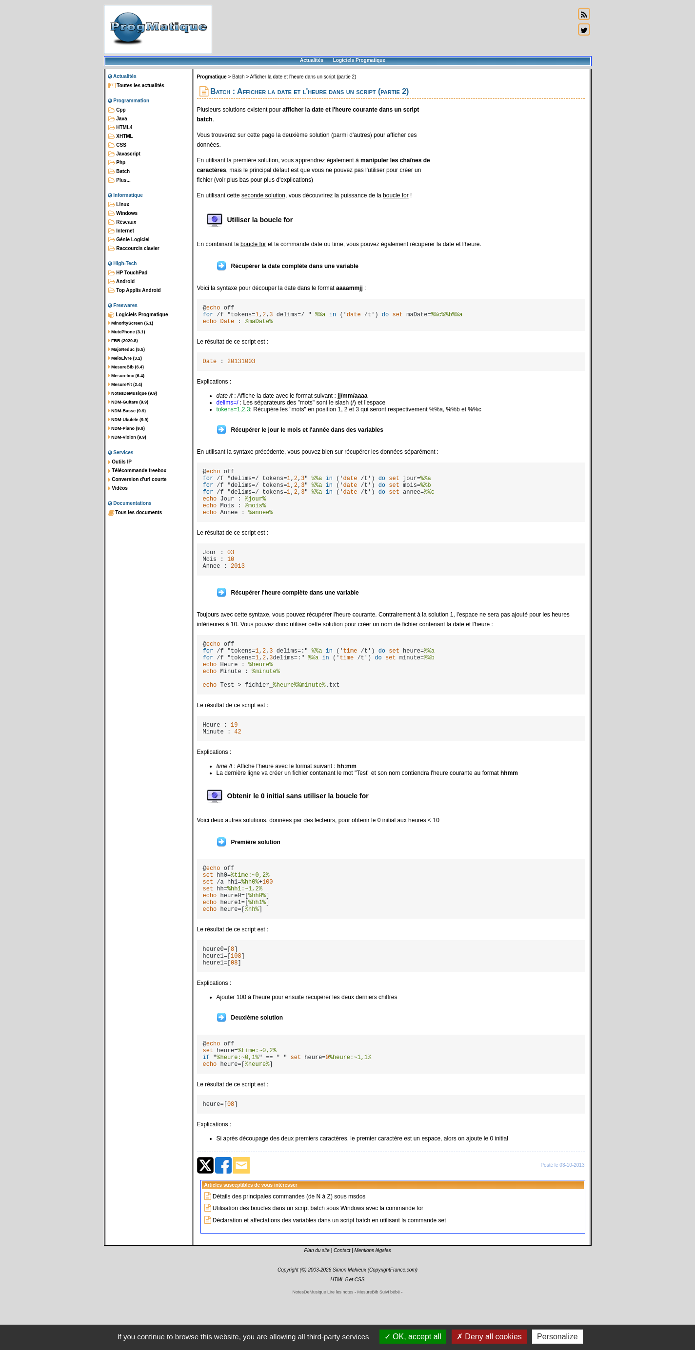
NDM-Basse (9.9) (127, 410)
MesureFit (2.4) (125, 384)
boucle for (396, 195)
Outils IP (120, 462)
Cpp (117, 110)
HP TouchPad (128, 273)
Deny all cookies (489, 1336)
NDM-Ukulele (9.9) (128, 419)
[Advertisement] (393, 29)
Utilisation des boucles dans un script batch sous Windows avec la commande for (318, 1263)
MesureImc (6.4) (126, 375)
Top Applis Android (134, 290)
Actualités (311, 60)
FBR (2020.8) (123, 340)
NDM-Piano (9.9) (126, 428)
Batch (119, 171)
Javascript (124, 154)
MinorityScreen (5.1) (131, 323)
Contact (342, 1306)
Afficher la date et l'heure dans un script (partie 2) (303, 76)
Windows (123, 213)
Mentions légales (373, 1306)
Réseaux (122, 222)
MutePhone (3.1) (126, 331)
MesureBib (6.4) (126, 367)
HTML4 (120, 128)
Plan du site (316, 1306)
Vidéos (118, 488)
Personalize (557, 1336)
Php (117, 163)
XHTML (120, 136)
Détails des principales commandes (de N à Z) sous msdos (289, 1252)
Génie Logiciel (129, 240)
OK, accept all (412, 1336)
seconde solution (263, 195)
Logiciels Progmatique (359, 60)
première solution (255, 160)
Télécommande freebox (137, 471)
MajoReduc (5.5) (126, 349)
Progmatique (212, 76)
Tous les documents (135, 513)
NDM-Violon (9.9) (127, 437)
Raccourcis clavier (133, 248)
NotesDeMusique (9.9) (133, 393)
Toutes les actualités (136, 86)
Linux (118, 205)
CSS (117, 145)
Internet (121, 231)
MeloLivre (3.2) (125, 358)
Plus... (119, 180)
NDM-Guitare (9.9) (128, 402)
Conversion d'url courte (137, 479)
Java (117, 119)
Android (121, 282)
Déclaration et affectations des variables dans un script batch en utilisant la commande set (329, 1276)
